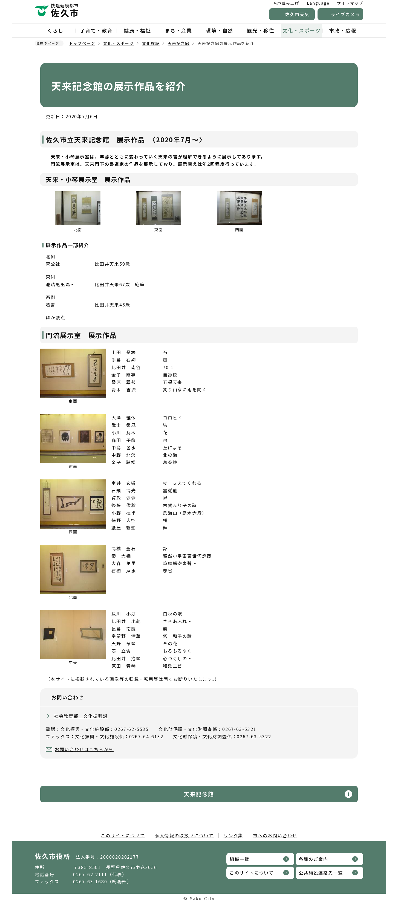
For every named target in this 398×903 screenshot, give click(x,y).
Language (318, 3)
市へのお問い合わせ (275, 835)
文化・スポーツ (301, 30)
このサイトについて (123, 835)
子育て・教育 (96, 30)
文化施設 (151, 43)
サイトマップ (350, 3)
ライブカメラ (345, 14)
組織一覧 (239, 859)
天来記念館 (179, 43)
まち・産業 (178, 30)
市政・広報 (342, 30)
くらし (55, 30)
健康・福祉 (137, 30)
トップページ (82, 43)
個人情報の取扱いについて (184, 835)
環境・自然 (219, 30)
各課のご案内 (313, 859)
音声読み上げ (286, 3)
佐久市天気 (297, 14)
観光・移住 (260, 30)
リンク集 (233, 835)
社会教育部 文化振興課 (81, 716)
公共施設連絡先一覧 (321, 872)
